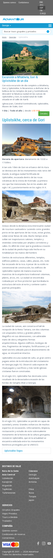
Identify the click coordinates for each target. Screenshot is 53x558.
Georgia (12, 37)
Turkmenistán (8, 492)
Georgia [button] (6, 25)
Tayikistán (7, 489)
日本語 (43, 13)
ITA (41, 11)
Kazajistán (7, 481)
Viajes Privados (9, 513)
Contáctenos (24, 2)
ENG (41, 2)
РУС (42, 5)
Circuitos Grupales (11, 509)
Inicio (4, 37)
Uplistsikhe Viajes (13, 450)
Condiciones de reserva (13, 534)
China (31, 489)
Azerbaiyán (34, 478)
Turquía (32, 496)
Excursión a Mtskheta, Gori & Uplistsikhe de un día (20, 79)
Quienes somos (9, 2)
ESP (41, 8)
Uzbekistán (7, 478)
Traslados (7, 520)
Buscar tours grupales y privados (20, 31)
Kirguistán (7, 485)
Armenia (33, 481)
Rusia (31, 492)
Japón (31, 500)
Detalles (44, 113)
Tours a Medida (9, 517)
